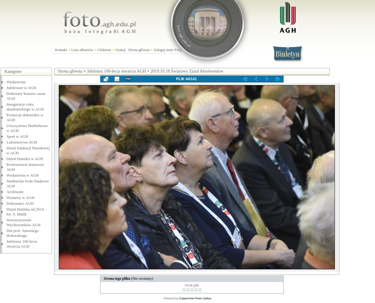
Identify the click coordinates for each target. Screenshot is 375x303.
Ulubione (104, 50)
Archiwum (15, 191)
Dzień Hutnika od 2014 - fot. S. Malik (26, 211)
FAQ (178, 50)
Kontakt (61, 50)
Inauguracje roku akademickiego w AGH (25, 106)
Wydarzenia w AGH (22, 175)
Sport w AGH (17, 136)
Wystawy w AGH (20, 197)
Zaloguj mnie (163, 50)
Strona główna (139, 50)
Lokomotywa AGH (21, 142)
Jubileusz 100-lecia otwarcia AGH (21, 244)
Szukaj (120, 50)
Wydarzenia (15, 82)
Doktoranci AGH (20, 203)
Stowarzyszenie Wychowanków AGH (23, 222)
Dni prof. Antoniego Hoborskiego (22, 233)
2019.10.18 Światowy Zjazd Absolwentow (187, 71)
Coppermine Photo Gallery (195, 298)
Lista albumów (82, 50)
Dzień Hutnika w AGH (24, 158)
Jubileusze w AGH (21, 87)
